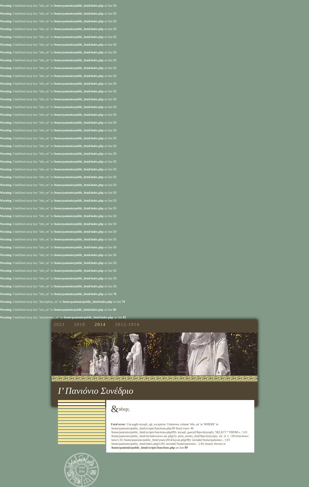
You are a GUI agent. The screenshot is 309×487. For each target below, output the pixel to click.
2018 (79, 324)
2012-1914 (127, 324)
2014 (100, 324)
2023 (59, 324)
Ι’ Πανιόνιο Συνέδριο (95, 391)
